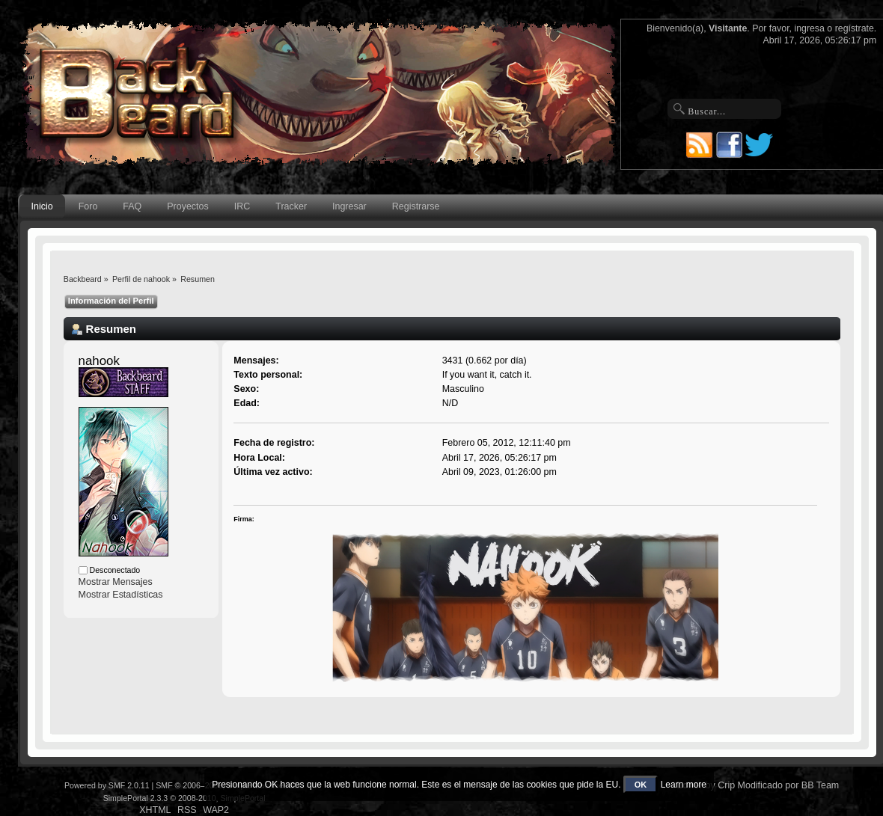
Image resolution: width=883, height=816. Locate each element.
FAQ (132, 206)
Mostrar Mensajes (116, 582)
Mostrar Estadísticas (121, 594)
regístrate (854, 28)
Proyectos (187, 206)
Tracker (291, 206)
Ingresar (349, 206)
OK (641, 784)
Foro (88, 206)
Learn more (683, 784)
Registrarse (416, 206)
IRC (242, 206)
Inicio (42, 206)
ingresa (809, 28)
